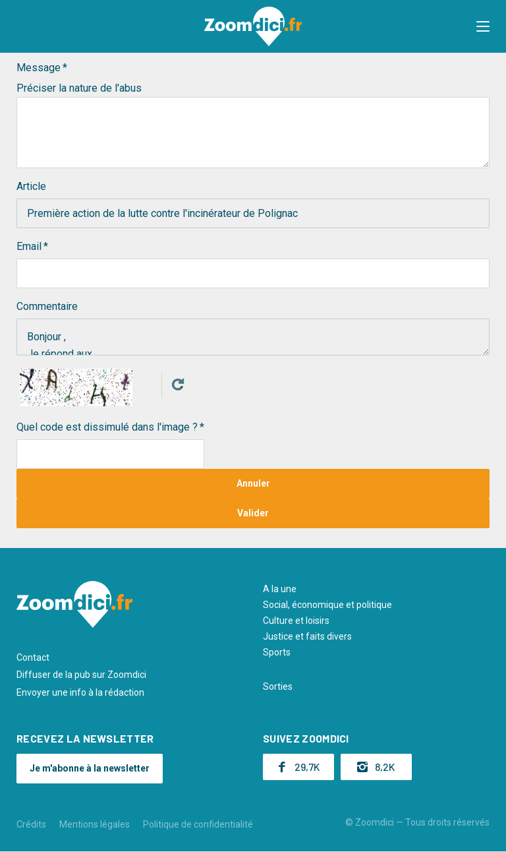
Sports (277, 652)
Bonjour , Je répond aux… (253, 337)
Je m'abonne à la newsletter (90, 768)
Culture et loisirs (296, 620)
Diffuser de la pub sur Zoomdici (81, 674)
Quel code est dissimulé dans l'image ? (107, 427)
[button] (482, 26)
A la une (279, 589)
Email (29, 246)
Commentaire (47, 306)
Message (38, 67)
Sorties (278, 686)
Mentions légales (94, 824)
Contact (32, 657)
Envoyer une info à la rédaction (80, 692)
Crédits (31, 824)
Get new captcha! (178, 384)
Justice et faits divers (307, 636)
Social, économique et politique (327, 604)
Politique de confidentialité (198, 824)
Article (31, 186)
